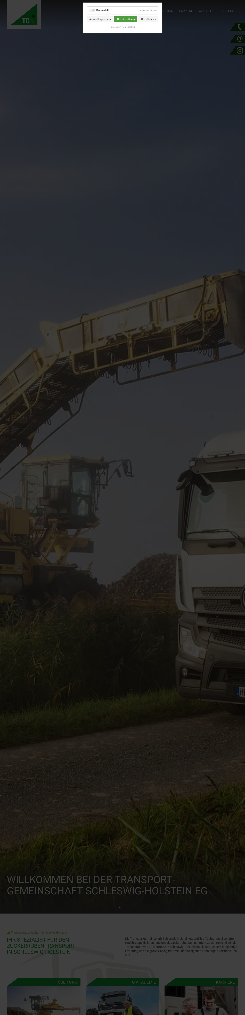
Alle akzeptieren (126, 19)
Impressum (115, 27)
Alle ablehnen (148, 19)
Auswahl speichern (100, 19)
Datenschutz (129, 27)
